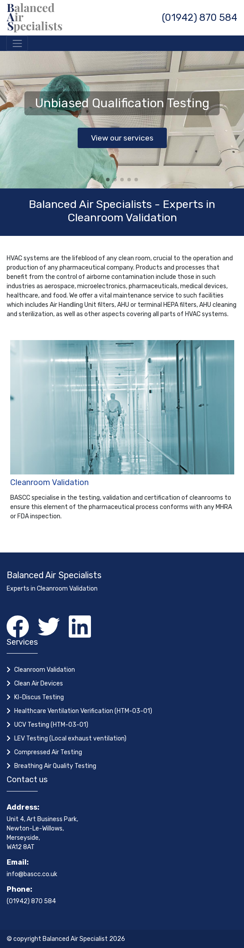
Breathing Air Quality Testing (55, 766)
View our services (122, 137)
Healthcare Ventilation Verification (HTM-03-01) (83, 711)
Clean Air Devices (38, 683)
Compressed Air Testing (48, 752)
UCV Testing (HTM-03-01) (51, 725)
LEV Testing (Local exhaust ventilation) (70, 738)
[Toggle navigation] (17, 43)
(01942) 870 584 (199, 18)
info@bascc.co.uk (32, 874)
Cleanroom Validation (49, 482)
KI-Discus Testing (39, 697)
